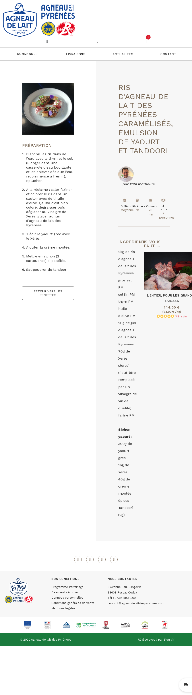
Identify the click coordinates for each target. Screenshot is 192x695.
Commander (27, 54)
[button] (76, 54)
